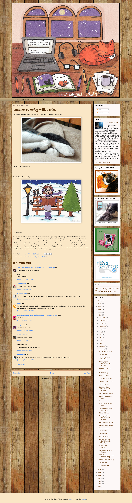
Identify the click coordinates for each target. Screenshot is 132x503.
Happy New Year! (104, 465)
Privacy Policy (39, 99)
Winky (114, 291)
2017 (99, 478)
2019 (99, 472)
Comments (100, 113)
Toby (106, 291)
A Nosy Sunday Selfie (105, 351)
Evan (111, 288)
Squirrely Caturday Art (106, 381)
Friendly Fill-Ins (104, 384)
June (100, 334)
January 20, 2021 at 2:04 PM (25, 360)
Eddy (105, 288)
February (102, 346)
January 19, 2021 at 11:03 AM (25, 299)
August (101, 329)
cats (21, 257)
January (101, 349)
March (101, 343)
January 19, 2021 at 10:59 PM (25, 340)
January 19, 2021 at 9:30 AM (25, 289)
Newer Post (17, 373)
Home (16, 99)
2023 (99, 309)
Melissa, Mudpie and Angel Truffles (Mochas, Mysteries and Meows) (37, 315)
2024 (99, 306)
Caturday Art (103, 354)
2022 (99, 312)
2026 (99, 300)
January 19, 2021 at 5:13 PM (25, 321)
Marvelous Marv (22, 293)
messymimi (20, 325)
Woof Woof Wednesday (106, 393)
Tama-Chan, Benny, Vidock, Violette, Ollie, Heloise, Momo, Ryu (36, 268)
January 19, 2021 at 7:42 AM (25, 279)
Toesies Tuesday (32, 257)
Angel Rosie (26, 99)
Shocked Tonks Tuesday (106, 425)
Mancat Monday (104, 375)
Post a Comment (20, 364)
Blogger (84, 499)
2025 (99, 303)
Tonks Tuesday (46, 257)
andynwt (71, 499)
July (100, 332)
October (102, 323)
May (100, 337)
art (18, 257)
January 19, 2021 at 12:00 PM (25, 311)
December (102, 317)
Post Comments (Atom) (55, 378)
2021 (99, 315)
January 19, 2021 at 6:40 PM (25, 331)
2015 (99, 484)
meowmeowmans (22, 335)
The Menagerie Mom (112, 122)
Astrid (98, 288)
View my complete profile (103, 162)
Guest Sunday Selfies (105, 378)
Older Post (86, 373)
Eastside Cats (21, 354)
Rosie (117, 289)
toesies (25, 257)
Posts (99, 109)
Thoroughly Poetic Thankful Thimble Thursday (105, 363)
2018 (99, 475)
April (101, 340)
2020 (99, 469)
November (102, 320)
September (102, 326)
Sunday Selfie (103, 431)
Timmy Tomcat (21, 284)
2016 (99, 481)
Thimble (99, 291)
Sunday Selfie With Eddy (106, 459)
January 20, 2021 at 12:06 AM (25, 350)
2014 (99, 487)
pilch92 (19, 303)
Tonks (39, 257)
